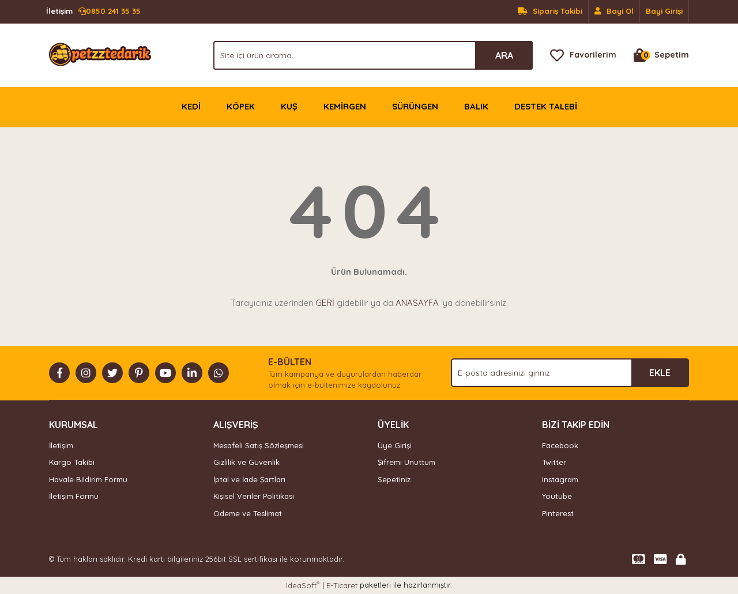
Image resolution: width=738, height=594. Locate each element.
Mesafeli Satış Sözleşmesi (258, 445)
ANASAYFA (417, 302)
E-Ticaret (341, 585)
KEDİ (191, 106)
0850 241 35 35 (93, 11)
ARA (504, 55)
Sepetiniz (394, 479)
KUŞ (289, 106)
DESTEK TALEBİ (545, 106)
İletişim (61, 445)
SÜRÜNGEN (415, 106)
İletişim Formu (74, 496)
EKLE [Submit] (660, 373)
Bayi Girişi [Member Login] (664, 11)
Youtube (557, 496)
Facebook (560, 445)
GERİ (324, 302)
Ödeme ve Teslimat (247, 513)
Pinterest (558, 513)
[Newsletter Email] (570, 372)
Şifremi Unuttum (406, 462)
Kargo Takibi (72, 462)
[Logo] (100, 54)
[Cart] (661, 55)
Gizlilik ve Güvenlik (246, 462)
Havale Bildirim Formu (88, 479)
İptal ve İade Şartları (249, 479)
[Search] (373, 55)
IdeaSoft (302, 585)
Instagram (560, 479)
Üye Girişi (395, 445)
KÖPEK (241, 106)
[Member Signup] (614, 11)
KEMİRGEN (344, 106)
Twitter (554, 462)
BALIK (476, 106)
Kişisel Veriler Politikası (253, 496)
